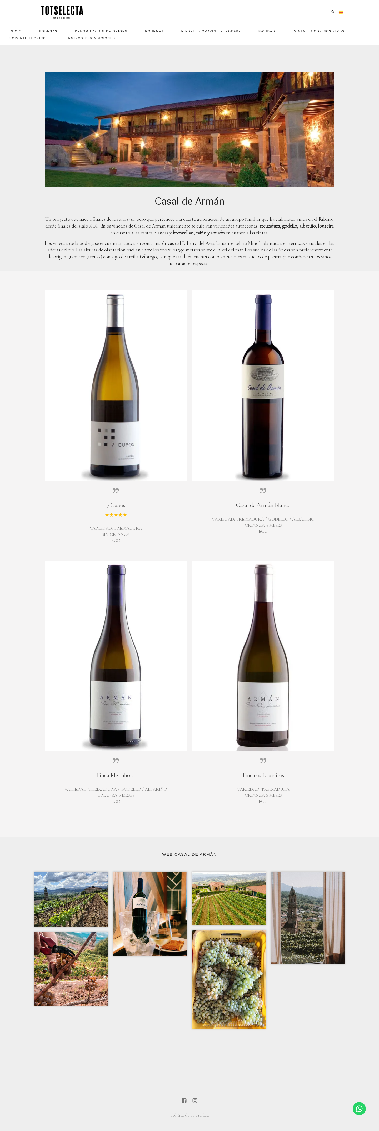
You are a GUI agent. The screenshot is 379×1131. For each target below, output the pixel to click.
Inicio (15, 31)
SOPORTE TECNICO (27, 38)
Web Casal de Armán (189, 854)
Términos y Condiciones (89, 38)
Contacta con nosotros (319, 31)
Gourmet (154, 31)
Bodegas (48, 31)
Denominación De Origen (101, 31)
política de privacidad (189, 1115)
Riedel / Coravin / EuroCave (211, 31)
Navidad (266, 31)
